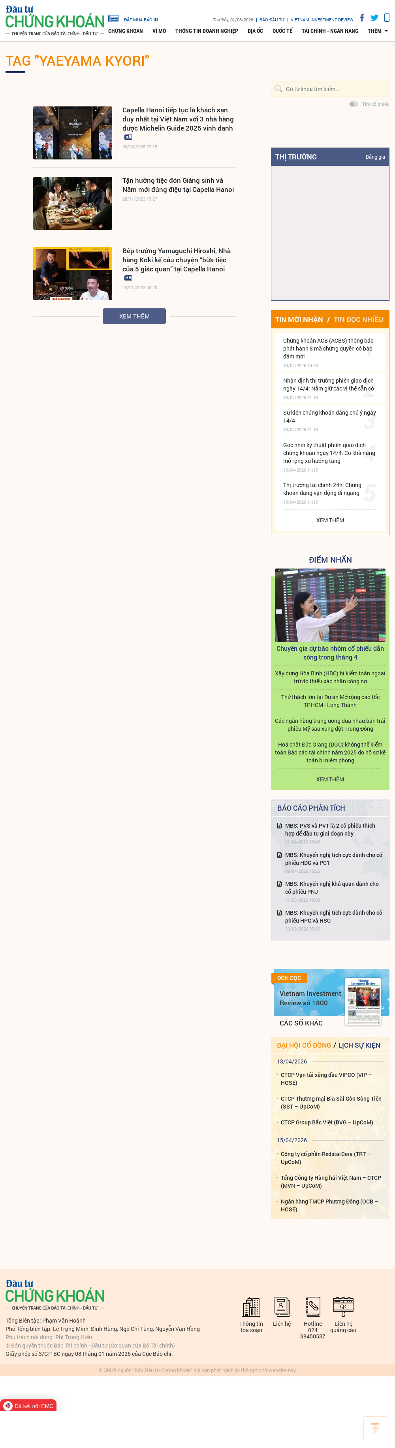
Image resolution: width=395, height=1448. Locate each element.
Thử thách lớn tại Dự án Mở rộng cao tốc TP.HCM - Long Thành (330, 701)
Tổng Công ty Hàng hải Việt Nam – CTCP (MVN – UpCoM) (331, 1181)
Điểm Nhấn (330, 559)
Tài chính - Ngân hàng (330, 31)
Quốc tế (282, 31)
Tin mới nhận (299, 319)
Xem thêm (134, 316)
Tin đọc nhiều (358, 319)
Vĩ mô (159, 31)
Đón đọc (289, 978)
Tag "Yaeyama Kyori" (77, 60)
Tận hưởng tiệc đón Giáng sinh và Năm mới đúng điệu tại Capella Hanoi (178, 185)
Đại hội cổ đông (304, 1045)
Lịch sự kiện (359, 1045)
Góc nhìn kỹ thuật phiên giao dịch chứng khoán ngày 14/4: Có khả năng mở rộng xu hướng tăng (329, 452)
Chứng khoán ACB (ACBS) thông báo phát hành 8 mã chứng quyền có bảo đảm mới (328, 348)
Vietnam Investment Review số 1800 (310, 998)
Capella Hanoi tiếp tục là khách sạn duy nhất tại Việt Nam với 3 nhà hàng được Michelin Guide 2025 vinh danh (178, 119)
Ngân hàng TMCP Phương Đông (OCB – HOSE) (329, 1205)
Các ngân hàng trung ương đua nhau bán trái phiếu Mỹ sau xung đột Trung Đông (330, 724)
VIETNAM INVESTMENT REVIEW (322, 19)
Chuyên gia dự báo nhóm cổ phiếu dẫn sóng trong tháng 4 (330, 652)
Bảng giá (375, 156)
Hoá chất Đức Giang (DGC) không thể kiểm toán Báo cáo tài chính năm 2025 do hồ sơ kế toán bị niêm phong (330, 752)
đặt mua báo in (133, 17)
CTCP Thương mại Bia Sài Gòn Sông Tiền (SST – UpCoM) (331, 1102)
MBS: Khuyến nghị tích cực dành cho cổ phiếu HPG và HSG (333, 916)
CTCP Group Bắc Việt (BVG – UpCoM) (327, 1122)
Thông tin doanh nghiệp (206, 31)
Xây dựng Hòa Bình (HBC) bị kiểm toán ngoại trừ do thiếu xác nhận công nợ (330, 677)
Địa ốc (255, 31)
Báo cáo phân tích (311, 808)
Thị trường (296, 156)
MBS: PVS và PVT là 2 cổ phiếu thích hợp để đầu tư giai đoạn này (330, 829)
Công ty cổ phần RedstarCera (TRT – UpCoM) (326, 1158)
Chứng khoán (125, 31)
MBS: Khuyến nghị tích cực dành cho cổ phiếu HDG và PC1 (333, 858)
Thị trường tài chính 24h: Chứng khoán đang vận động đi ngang (322, 489)
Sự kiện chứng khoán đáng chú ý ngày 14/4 (329, 416)
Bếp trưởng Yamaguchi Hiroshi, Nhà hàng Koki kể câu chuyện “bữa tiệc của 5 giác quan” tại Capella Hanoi (176, 259)
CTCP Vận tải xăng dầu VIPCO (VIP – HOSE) (326, 1078)
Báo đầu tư (272, 19)
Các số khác (301, 1022)
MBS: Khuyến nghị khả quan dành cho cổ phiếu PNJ (332, 887)
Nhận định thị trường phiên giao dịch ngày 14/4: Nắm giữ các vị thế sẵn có (328, 384)
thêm (375, 31)
